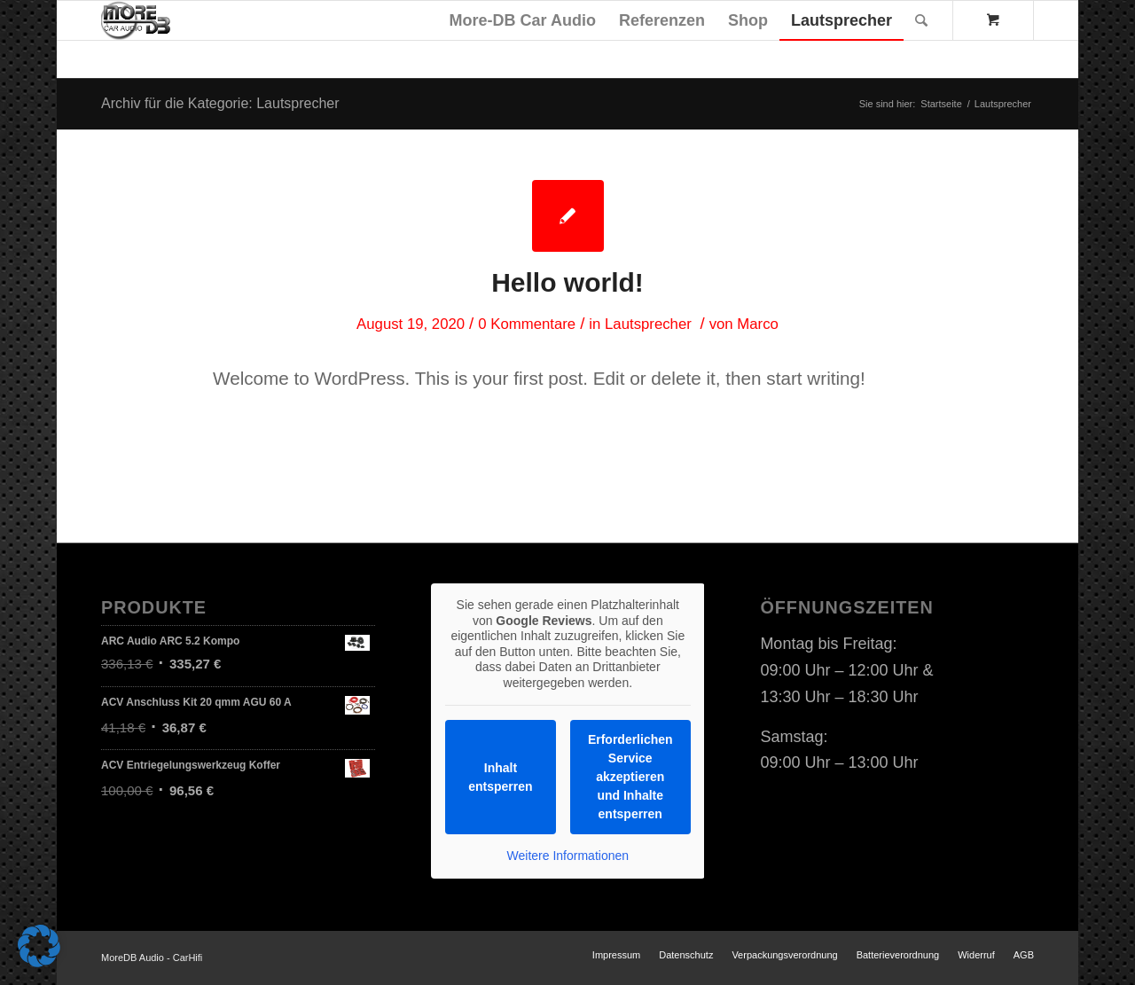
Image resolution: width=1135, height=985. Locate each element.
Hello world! (567, 282)
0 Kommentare (526, 324)
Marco (758, 324)
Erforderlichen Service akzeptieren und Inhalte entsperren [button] (630, 776)
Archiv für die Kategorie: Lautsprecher (220, 103)
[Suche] (921, 20)
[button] (39, 946)
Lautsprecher (648, 324)
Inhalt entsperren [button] (500, 777)
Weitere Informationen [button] (567, 855)
